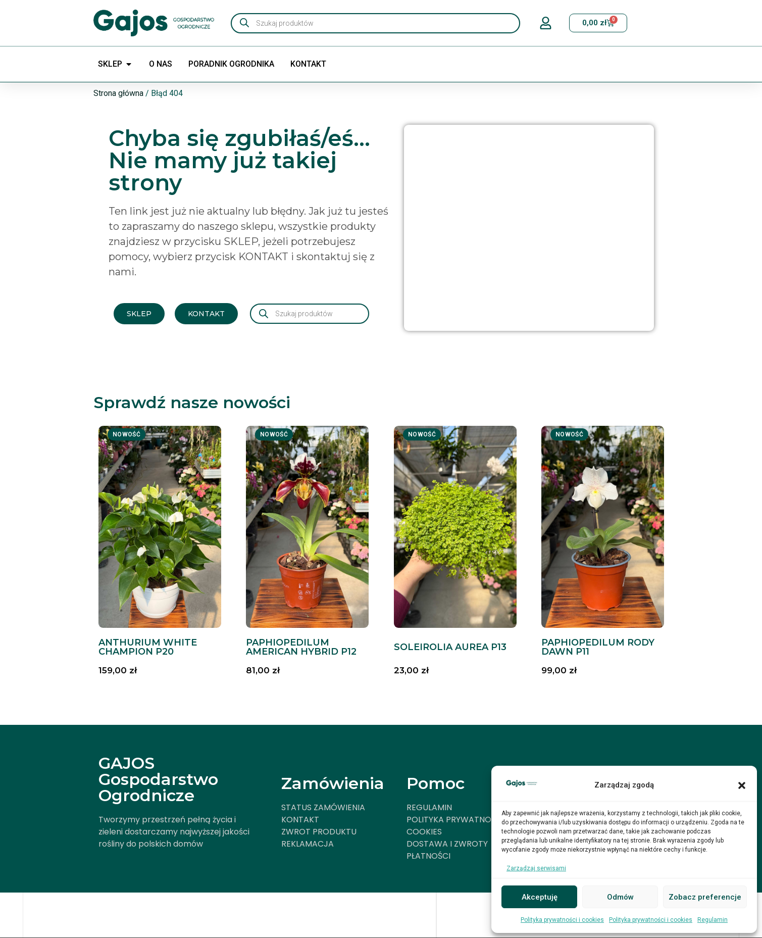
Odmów (620, 897)
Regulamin (712, 919)
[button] (742, 785)
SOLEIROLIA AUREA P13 (450, 647)
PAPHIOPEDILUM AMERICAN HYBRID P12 (301, 647)
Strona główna (118, 93)
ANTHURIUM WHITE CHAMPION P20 (147, 647)
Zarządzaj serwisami (536, 868)
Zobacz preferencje (705, 897)
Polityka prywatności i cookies (562, 919)
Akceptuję (539, 897)
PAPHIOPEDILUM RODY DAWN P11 (597, 647)
